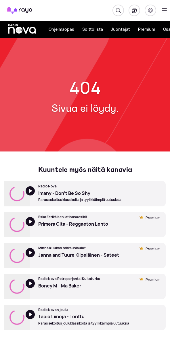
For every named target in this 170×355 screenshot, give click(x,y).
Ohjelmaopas (61, 29)
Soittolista (92, 29)
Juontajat (120, 29)
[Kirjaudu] (150, 10)
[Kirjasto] (134, 10)
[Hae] (118, 10)
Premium (146, 29)
